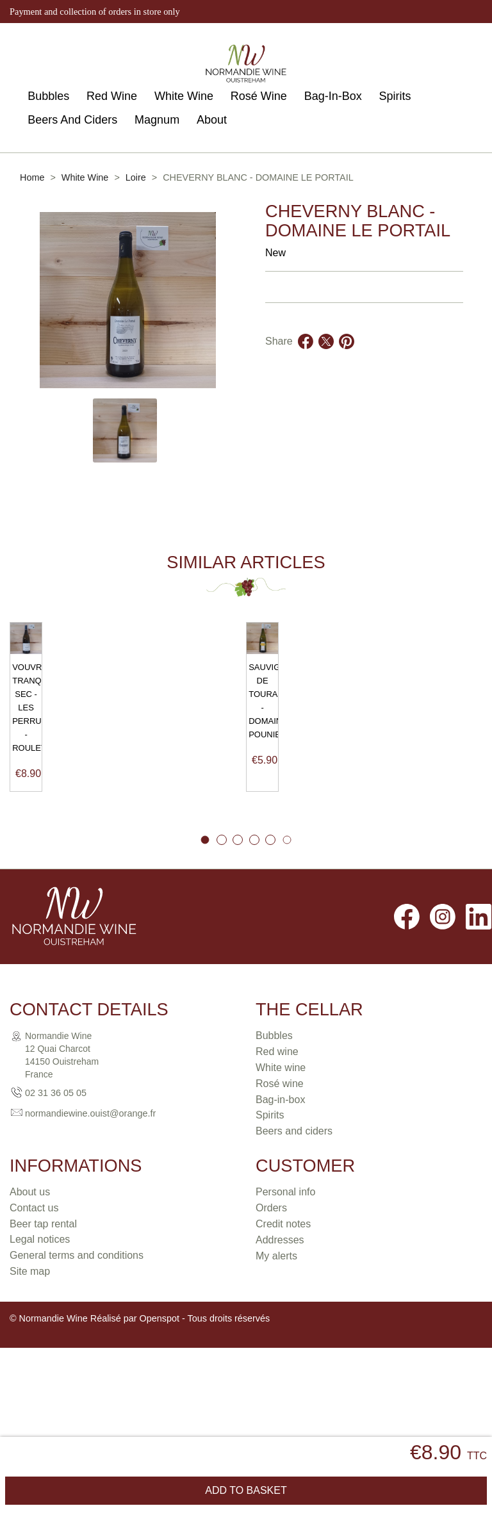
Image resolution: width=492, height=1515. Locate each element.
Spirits (395, 96)
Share (305, 356)
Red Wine (111, 96)
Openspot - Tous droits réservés (205, 1394)
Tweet (326, 356)
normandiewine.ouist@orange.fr (90, 1189)
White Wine (183, 96)
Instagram (442, 993)
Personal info (285, 1268)
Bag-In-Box (333, 96)
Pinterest (346, 356)
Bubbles (48, 96)
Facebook (407, 993)
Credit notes (283, 1300)
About (212, 119)
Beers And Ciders (72, 119)
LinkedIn (478, 993)
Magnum (157, 119)
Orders (271, 1284)
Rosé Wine (259, 96)
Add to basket (245, 1490)
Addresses (280, 1316)
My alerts (276, 1332)
